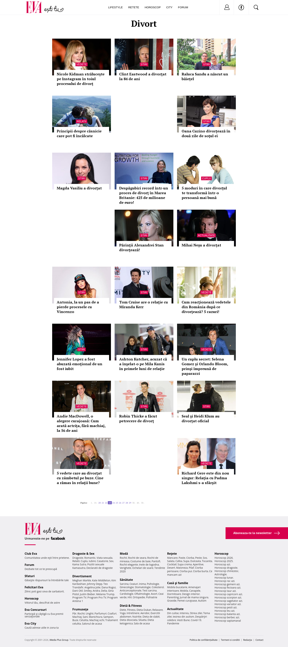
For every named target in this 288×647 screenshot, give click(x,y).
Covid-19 (196, 620)
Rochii (81, 613)
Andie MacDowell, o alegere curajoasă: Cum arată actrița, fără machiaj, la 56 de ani (81, 423)
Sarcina (124, 584)
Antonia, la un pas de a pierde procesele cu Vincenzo (78, 307)
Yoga (123, 613)
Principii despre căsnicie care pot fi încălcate (79, 133)
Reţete (172, 554)
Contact (259, 639)
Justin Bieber (87, 594)
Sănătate (126, 580)
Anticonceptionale (130, 590)
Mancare (172, 557)
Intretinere (133, 613)
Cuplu (206, 178)
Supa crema (185, 564)
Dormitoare (174, 594)
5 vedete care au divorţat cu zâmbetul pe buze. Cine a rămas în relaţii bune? (80, 478)
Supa (186, 561)
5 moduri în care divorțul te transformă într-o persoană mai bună (204, 193)
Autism (202, 600)
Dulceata (195, 561)
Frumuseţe (80, 609)
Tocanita (207, 561)
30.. (134, 502)
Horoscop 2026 (224, 557)
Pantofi (156, 561)
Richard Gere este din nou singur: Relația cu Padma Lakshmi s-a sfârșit (205, 478)
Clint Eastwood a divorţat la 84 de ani (142, 76)
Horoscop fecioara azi (227, 587)
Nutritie (136, 616)
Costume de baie (140, 561)
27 (123, 502)
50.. (142, 502)
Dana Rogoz (109, 587)
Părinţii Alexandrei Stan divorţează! (141, 247)
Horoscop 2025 (224, 561)
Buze (75, 620)
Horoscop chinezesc (226, 571)
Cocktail (172, 564)
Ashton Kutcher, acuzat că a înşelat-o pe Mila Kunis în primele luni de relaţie (143, 364)
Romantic (90, 557)
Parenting (173, 597)
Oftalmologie (142, 594)
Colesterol (158, 587)
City (169, 7)
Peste (198, 557)
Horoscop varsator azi (228, 604)
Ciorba (190, 557)
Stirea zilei (196, 613)
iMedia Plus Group (58, 639)
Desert (171, 567)
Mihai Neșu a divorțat (201, 245)
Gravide (172, 600)
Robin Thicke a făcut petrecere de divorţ (138, 418)
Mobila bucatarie (177, 587)
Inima (142, 584)
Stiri (144, 64)
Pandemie (173, 623)
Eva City (30, 623)
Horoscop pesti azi (226, 607)
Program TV (79, 597)
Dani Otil (77, 590)
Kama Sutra (79, 564)
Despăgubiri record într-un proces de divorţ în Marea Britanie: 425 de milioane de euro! (143, 195)
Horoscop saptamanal (228, 620)
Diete (123, 610)
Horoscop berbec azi (227, 617)
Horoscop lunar (224, 577)
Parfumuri (101, 613)
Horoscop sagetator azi (228, 600)
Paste (182, 557)
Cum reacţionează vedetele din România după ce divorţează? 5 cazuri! (206, 307)
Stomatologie (143, 587)
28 (127, 502)
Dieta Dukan (143, 610)
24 (113, 502)
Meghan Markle (81, 580)
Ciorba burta (200, 571)
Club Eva (31, 554)
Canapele (194, 590)
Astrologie (221, 574)
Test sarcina (149, 590)
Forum (183, 7)
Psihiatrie (151, 597)
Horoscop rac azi (225, 581)
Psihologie (153, 584)
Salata (170, 561)
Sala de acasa (142, 623)
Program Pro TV (96, 597)
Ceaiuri (134, 584)
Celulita (83, 620)
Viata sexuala (104, 557)
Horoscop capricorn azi (228, 594)
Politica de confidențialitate (203, 639)
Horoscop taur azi (225, 591)
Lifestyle (115, 7)
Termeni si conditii (230, 639)
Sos (205, 557)
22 (106, 502)
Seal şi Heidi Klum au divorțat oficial (200, 418)
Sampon (108, 616)
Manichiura (95, 616)
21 (103, 502)
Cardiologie (126, 594)
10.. (95, 502)
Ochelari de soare (142, 568)
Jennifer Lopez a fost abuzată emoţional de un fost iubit (79, 364)
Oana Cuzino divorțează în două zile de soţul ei (206, 133)
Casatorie (102, 561)
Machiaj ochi (96, 620)
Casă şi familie (177, 583)
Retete (133, 7)
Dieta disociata (128, 620)
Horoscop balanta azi (227, 614)
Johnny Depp (94, 584)
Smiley (88, 590)
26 (120, 502)
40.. (138, 502)
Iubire (92, 561)
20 (99, 502)
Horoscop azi (222, 564)
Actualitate (206, 235)
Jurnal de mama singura (194, 597)
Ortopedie (139, 597)
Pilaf (191, 567)
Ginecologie (127, 587)
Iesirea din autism (183, 616)
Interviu (184, 613)
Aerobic (145, 613)
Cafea (178, 561)
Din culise (173, 613)
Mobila (184, 590)
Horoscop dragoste (226, 567)
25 (117, 502)
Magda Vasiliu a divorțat (79, 188)
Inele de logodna (149, 564)
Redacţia (247, 639)
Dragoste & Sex (83, 554)
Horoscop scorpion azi (228, 597)
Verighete (125, 568)
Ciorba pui (186, 571)
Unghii (89, 613)
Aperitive (198, 564)
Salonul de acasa (92, 623)
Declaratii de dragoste (100, 568)
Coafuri (112, 613)
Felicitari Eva (34, 587)
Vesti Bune (183, 620)
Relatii (81, 121)
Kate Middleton (101, 580)
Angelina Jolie (92, 587)
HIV (130, 597)
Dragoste (77, 557)
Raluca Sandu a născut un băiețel (205, 76)
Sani (85, 616)
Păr (74, 613)
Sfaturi (30, 576)
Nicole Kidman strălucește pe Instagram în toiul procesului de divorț (81, 79)
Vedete (81, 64)
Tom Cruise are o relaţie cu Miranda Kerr (143, 304)
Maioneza (182, 567)
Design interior (191, 594)
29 (130, 502)
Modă (124, 554)
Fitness (131, 610)
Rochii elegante (129, 564)
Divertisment (82, 576)
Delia (104, 590)
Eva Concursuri (35, 610)
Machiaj (77, 616)
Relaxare (157, 610)
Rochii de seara (137, 557)
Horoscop (153, 7)
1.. (92, 502)
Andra (96, 590)
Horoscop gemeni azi (227, 584)
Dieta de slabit (151, 616)
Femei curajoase (187, 600)
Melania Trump (105, 594)
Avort (154, 594)
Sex (111, 561)
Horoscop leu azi (224, 610)
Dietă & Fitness (131, 606)
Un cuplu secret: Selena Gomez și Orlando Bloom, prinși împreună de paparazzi (205, 366)
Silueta (142, 620)
